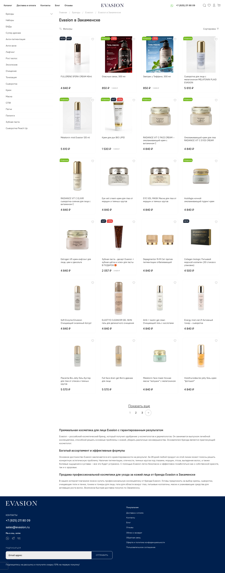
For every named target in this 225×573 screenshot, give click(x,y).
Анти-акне (11, 45)
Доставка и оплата (28, 5)
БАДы (9, 26)
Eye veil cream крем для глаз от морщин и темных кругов (117, 200)
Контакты (47, 5)
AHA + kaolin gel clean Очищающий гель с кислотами (158, 321)
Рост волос (11, 58)
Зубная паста (13, 121)
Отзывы (71, 5)
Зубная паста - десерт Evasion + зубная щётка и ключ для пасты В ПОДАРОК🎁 (118, 262)
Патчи (9, 109)
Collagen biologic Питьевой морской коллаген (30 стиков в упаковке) (200, 262)
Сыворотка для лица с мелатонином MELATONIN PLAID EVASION (200, 79)
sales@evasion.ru (18, 527)
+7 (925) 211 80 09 (183, 5)
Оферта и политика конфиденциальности (145, 542)
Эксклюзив (11, 64)
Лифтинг (10, 51)
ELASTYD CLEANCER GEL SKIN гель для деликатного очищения (118, 321)
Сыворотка (11, 83)
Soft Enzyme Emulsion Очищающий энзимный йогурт (76, 321)
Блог (59, 5)
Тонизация (11, 77)
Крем (8, 90)
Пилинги (10, 115)
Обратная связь (133, 537)
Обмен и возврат (134, 532)
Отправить (102, 555)
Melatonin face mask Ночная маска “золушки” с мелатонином (159, 379)
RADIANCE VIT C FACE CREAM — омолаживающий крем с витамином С (159, 140)
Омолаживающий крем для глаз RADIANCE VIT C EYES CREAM (200, 139)
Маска (9, 96)
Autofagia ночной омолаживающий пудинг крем (199, 200)
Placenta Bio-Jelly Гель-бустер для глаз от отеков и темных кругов (76, 381)
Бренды (10, 13)
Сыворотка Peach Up (17, 128)
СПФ (8, 102)
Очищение (11, 70)
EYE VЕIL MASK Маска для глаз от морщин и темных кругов (159, 200)
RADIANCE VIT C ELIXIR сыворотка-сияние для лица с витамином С (76, 201)
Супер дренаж (13, 32)
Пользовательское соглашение (140, 547)
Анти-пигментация (15, 39)
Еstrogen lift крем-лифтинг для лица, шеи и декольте (76, 261)
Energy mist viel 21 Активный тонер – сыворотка (198, 321)
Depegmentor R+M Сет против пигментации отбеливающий (158, 261)
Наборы (10, 20)
